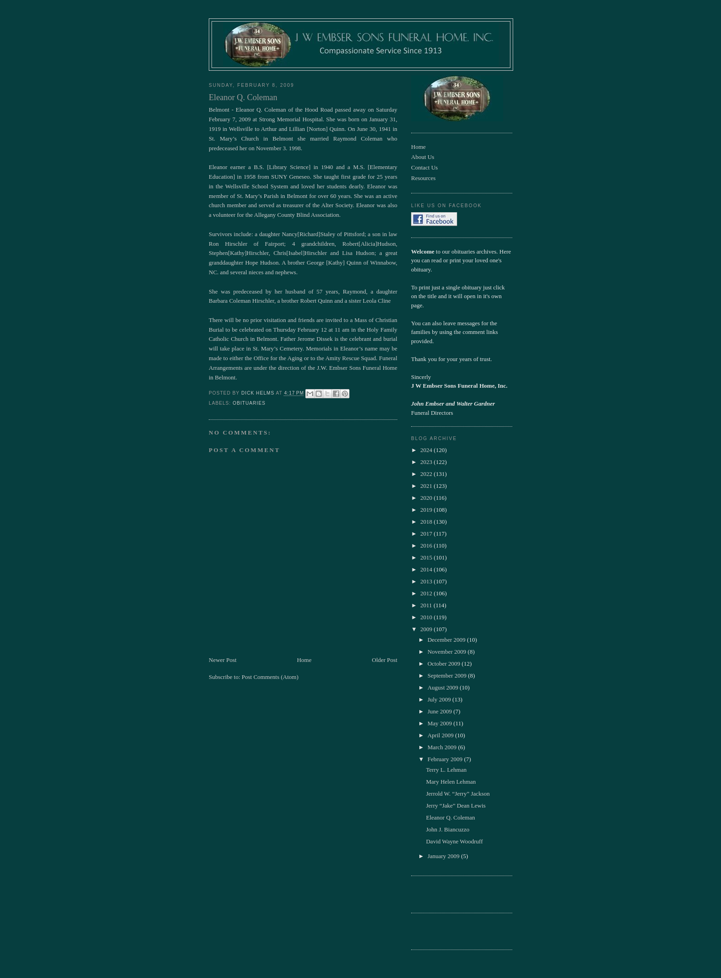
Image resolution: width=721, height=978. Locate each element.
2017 (427, 533)
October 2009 (445, 663)
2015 (427, 557)
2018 (427, 521)
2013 (427, 581)
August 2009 (444, 687)
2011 (427, 605)
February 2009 (446, 759)
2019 (427, 509)
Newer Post (222, 659)
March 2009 (443, 747)
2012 (427, 593)
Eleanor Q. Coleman (450, 817)
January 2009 (444, 856)
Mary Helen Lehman (450, 781)
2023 (427, 461)
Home (304, 659)
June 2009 (440, 711)
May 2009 (440, 723)
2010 (427, 617)
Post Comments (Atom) (270, 676)
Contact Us (424, 167)
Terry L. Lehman (446, 769)
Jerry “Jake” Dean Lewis (456, 805)
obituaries (249, 403)
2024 (427, 450)
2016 (427, 545)
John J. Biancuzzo (447, 829)
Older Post (384, 659)
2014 (427, 569)
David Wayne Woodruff (454, 841)
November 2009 (448, 651)
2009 (427, 629)
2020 (427, 497)
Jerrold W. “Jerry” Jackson (458, 793)
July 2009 (440, 699)
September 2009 (448, 675)
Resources (423, 178)
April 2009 (441, 735)
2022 (427, 473)
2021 (427, 485)
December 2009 (447, 639)
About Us (422, 156)
